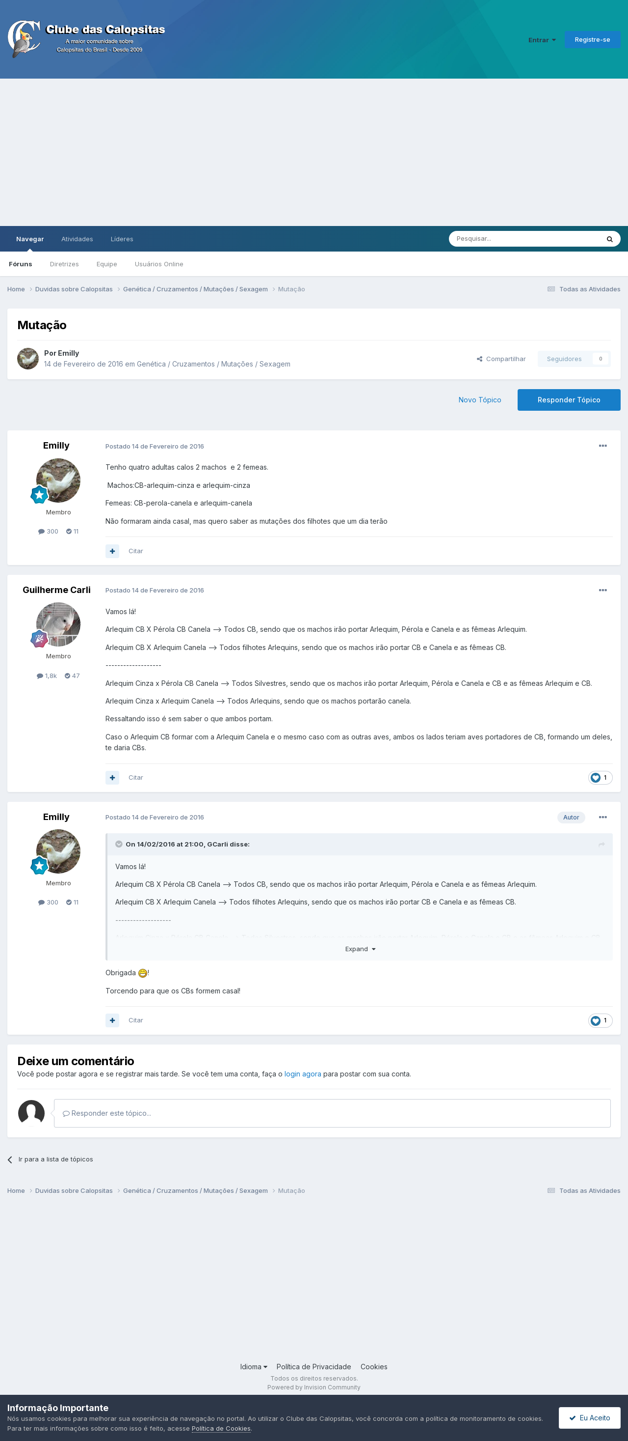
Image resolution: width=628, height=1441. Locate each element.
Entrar (542, 40)
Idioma (253, 1366)
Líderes (122, 239)
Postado (154, 446)
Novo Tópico (480, 400)
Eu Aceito (589, 1417)
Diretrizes (64, 264)
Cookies (374, 1366)
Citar (136, 551)
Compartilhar (501, 359)
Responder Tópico (569, 400)
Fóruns (20, 264)
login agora (303, 1074)
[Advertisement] (314, 152)
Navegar (30, 243)
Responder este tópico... (107, 1113)
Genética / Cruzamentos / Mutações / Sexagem (213, 364)
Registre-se (592, 39)
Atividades (77, 239)
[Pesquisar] (497, 239)
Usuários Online (159, 264)
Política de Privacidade (314, 1366)
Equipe (107, 264)
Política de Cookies (221, 1428)
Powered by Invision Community (314, 1387)
